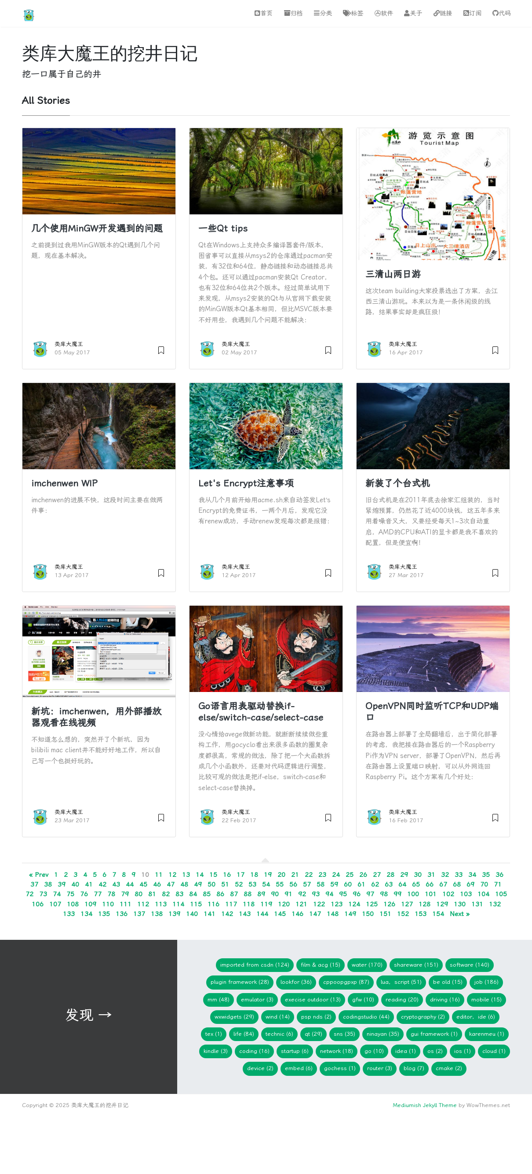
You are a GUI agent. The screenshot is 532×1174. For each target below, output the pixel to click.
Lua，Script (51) (401, 982)
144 (262, 914)
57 (307, 884)
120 (284, 904)
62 (375, 884)
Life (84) (243, 1033)
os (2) (435, 1051)
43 (116, 884)
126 (389, 904)
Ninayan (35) (383, 1033)
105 (501, 894)
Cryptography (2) (423, 1016)
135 (104, 914)
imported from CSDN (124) (254, 964)
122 (319, 904)
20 (281, 875)
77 (98, 894)
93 (316, 894)
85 (207, 894)
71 (498, 884)
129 (442, 904)
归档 (293, 13)
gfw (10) (363, 999)
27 (377, 875)
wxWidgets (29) (234, 1016)
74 (57, 894)
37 (34, 884)
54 (266, 884)
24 (336, 875)
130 (460, 904)
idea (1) (405, 1051)
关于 (413, 13)
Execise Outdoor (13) (313, 999)
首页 (264, 13)
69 (470, 884)
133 (69, 914)
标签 (353, 13)
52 (239, 884)
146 (297, 914)
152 (403, 914)
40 (75, 884)
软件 (384, 13)
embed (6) (299, 1068)
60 (348, 884)
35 (486, 875)
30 (418, 875)
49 (198, 884)
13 (186, 875)
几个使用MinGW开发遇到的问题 (97, 228)
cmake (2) (449, 1068)
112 (143, 904)
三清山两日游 (393, 274)
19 (268, 875)
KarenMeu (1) (486, 1033)
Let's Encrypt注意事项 (246, 483)
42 (102, 884)
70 (484, 884)
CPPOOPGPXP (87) (346, 982)
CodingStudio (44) (366, 1016)
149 (350, 914)
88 (247, 894)
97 (370, 894)
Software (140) (469, 964)
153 (420, 914)
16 (227, 875)
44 (130, 884)
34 (472, 875)
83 (179, 894)
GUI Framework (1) (434, 1033)
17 (240, 875)
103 (466, 894)
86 (220, 894)
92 (302, 894)
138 (157, 914)
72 (29, 894)
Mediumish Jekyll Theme (425, 1105)
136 (122, 914)
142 (227, 914)
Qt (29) (313, 1033)
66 (430, 884)
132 (495, 904)
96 (357, 894)
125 (372, 904)
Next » (460, 914)
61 (361, 884)
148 (333, 914)
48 (184, 884)
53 (252, 884)
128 (424, 904)
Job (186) (486, 982)
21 (295, 875)
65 (416, 884)
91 (288, 894)
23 (322, 875)
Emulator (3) (257, 999)
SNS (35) (344, 1033)
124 (354, 904)
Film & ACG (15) (320, 964)
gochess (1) (340, 1068)
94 (329, 894)
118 (249, 904)
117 (231, 904)
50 (211, 884)
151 (385, 914)
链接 (443, 13)
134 (86, 914)
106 (38, 904)
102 (448, 894)
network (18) (336, 1051)
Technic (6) (279, 1033)
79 (125, 894)
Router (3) (379, 1068)
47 (171, 884)
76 (84, 894)
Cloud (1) (494, 1051)
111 (125, 904)
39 (62, 884)
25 (349, 875)
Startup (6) (295, 1051)
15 (213, 875)
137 (139, 914)
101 (431, 894)
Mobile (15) (486, 999)
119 (266, 904)
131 (477, 904)
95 (343, 894)
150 (368, 914)
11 (159, 875)
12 (172, 875)
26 (363, 875)
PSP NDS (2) (316, 1016)
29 (404, 875)
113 (161, 904)
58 (320, 884)
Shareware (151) (416, 964)
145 (280, 914)
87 (234, 894)
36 (499, 875)
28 (390, 875)
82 (166, 894)
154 (438, 914)
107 (55, 904)
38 (48, 884)
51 (225, 884)
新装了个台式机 (397, 483)
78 (111, 894)
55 (280, 884)
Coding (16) (254, 1051)
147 (315, 914)
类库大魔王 (69, 344)
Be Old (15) (448, 982)
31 (431, 875)
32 (445, 875)
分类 (323, 13)
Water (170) (367, 964)
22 (309, 875)
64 (402, 884)
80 (138, 894)
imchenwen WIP (64, 483)
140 (192, 914)
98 (384, 894)
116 (213, 904)
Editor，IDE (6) (475, 1016)
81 (152, 894)
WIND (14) (278, 1016)
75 (70, 894)
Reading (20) (402, 999)
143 (245, 914)
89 (261, 894)
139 (174, 914)
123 (337, 904)
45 (143, 884)
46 (157, 884)
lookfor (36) (296, 982)
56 (293, 884)
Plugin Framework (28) (240, 982)
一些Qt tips (223, 228)
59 (334, 884)
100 (413, 894)
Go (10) (374, 1051)
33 (459, 875)
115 (196, 904)
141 (209, 914)
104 (483, 894)
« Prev (38, 875)
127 (407, 904)
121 (301, 904)
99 (397, 894)
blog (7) (414, 1068)
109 (90, 904)
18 (254, 875)
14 (200, 875)
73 (43, 894)
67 (443, 884)
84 (193, 894)
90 (275, 894)
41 (89, 884)
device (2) (260, 1068)
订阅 (472, 13)
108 (73, 904)
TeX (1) (213, 1033)
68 (457, 884)
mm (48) (219, 999)
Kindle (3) (216, 1051)
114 (178, 904)
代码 (501, 13)
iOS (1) (462, 1051)
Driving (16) (445, 999)
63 (389, 884)
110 (108, 904)
